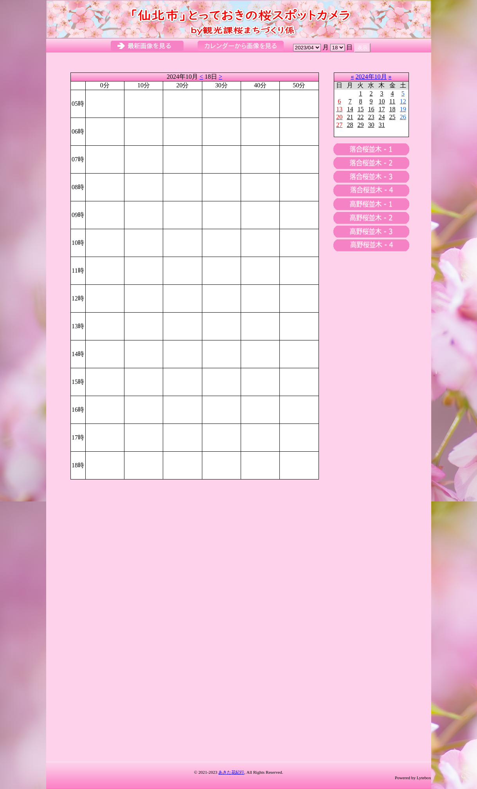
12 (403, 101)
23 (371, 117)
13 (339, 109)
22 (360, 117)
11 (392, 101)
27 (339, 124)
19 (403, 109)
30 (371, 124)
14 (350, 109)
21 (350, 117)
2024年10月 (371, 76)
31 (381, 124)
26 (403, 117)
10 (381, 101)
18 (392, 109)
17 (381, 109)
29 (360, 124)
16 (371, 109)
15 (360, 109)
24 (381, 117)
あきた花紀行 (231, 772)
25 (392, 117)
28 (350, 124)
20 (339, 117)
